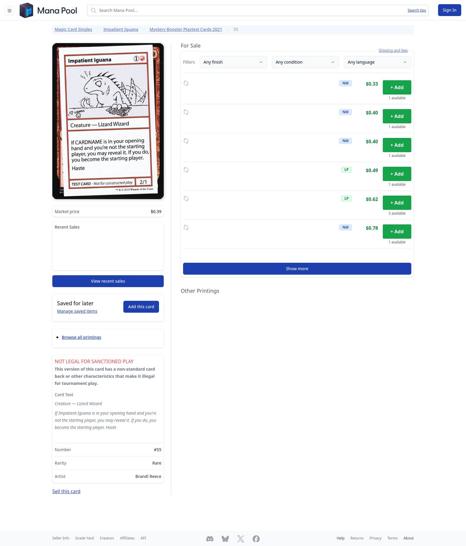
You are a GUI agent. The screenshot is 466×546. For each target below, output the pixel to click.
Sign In (449, 10)
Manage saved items (77, 311)
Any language (377, 62)
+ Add (397, 87)
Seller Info (60, 538)
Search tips (417, 10)
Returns (356, 538)
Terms (392, 538)
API (143, 538)
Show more (297, 268)
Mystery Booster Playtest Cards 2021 (185, 29)
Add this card (141, 306)
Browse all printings (81, 337)
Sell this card (66, 491)
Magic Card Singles (73, 29)
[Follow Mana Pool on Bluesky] (225, 538)
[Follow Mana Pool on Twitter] (240, 538)
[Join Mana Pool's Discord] (209, 538)
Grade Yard (84, 538)
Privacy (375, 538)
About (409, 538)
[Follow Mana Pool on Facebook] (256, 538)
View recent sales (108, 281)
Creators (107, 538)
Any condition (306, 62)
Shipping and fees (393, 50)
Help (340, 538)
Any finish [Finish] (233, 62)
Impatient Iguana (120, 29)
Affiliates (127, 538)
